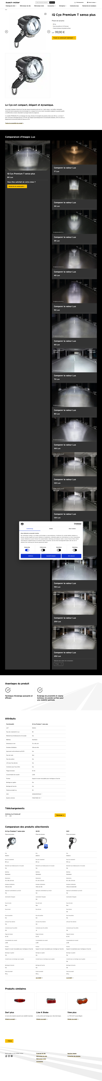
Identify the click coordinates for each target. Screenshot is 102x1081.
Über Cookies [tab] (72, 528)
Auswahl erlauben (51, 556)
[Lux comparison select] (58, 664)
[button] (11, 5)
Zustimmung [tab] (30, 528)
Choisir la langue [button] (91, 2)
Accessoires (39, 1061)
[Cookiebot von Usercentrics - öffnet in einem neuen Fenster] (75, 524)
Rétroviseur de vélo (41, 1056)
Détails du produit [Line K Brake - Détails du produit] (41, 1019)
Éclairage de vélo (41, 1053)
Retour (10, 1041)
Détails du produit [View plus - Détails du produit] (72, 1019)
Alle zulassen (71, 556)
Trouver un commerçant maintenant (63, 38)
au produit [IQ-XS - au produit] (38, 977)
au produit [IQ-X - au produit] (69, 977)
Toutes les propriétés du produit (14, 123)
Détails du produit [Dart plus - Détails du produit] (10, 1019)
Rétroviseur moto (41, 1059)
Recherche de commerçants (16, 186)
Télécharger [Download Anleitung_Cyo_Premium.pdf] (59, 815)
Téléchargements (79, 2)
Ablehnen (30, 556)
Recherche (52, 2)
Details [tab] (51, 528)
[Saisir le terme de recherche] (42, 2)
